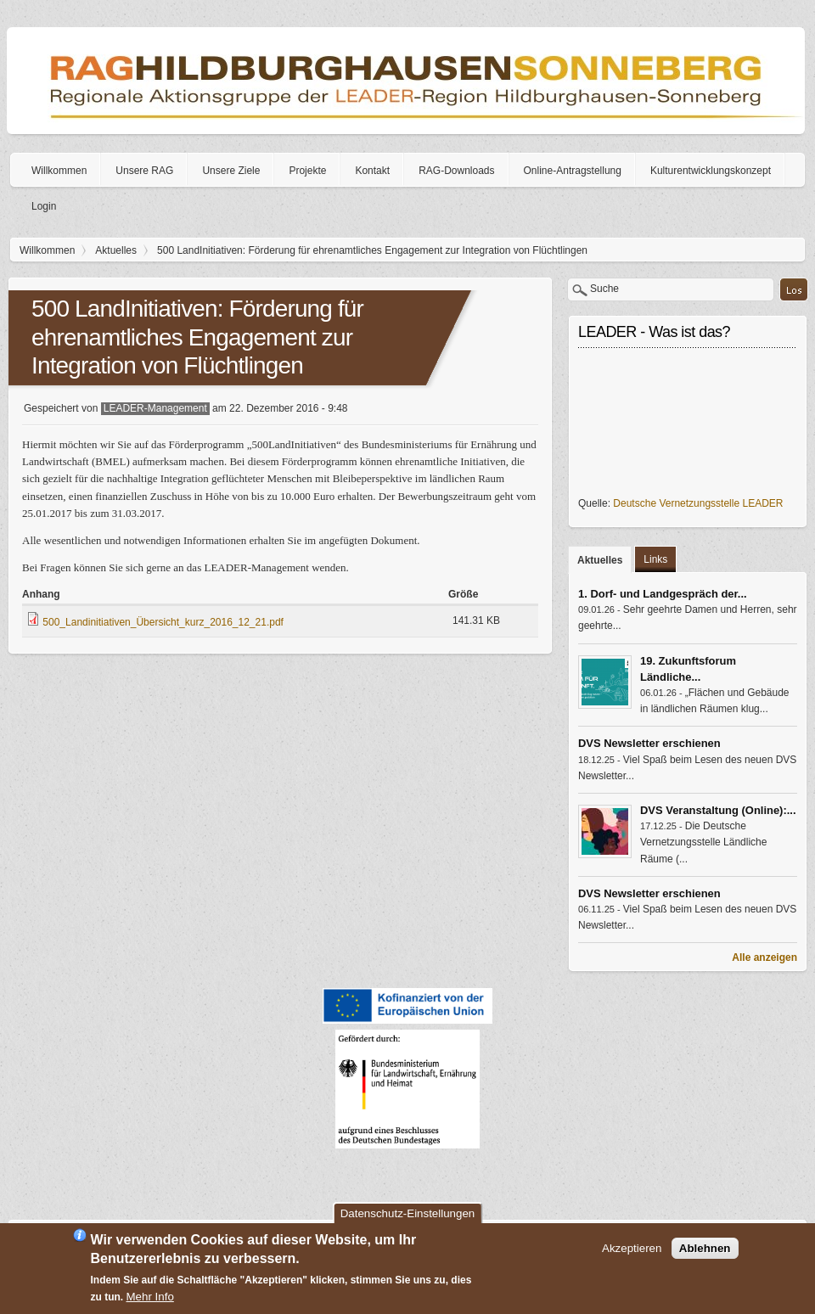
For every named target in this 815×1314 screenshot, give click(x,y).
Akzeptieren (631, 1248)
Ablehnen (705, 1248)
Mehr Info (150, 1296)
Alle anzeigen (764, 957)
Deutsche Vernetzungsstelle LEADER (698, 503)
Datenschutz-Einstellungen (407, 1213)
